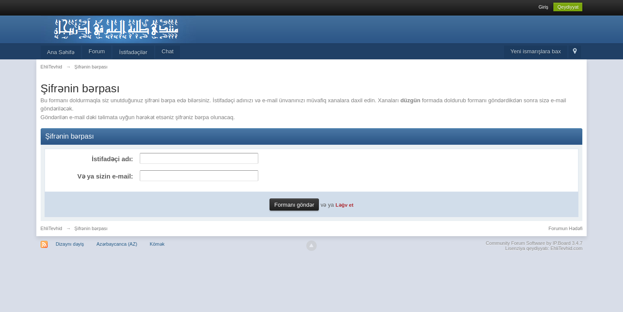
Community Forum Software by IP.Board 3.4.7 (534, 243)
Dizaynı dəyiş (70, 244)
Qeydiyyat (567, 7)
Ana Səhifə (60, 52)
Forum (97, 51)
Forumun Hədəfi (566, 228)
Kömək (157, 244)
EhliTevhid (51, 228)
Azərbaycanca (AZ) (116, 244)
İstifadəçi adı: (112, 158)
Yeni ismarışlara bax (536, 51)
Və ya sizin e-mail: (105, 176)
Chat (167, 51)
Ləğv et (344, 205)
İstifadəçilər (133, 52)
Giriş (544, 7)
